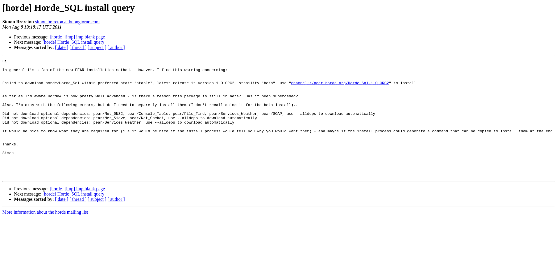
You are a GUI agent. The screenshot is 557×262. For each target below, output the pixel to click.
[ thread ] (78, 47)
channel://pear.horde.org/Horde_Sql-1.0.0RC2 (340, 88)
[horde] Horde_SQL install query (73, 42)
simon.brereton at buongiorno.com (67, 21)
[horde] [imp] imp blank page (77, 36)
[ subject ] (97, 47)
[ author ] (116, 47)
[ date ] (61, 47)
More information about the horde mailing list (45, 235)
